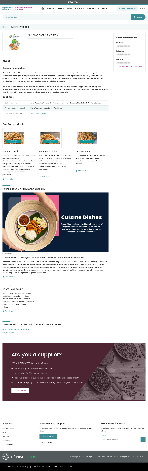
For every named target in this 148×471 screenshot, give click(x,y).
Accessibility (7, 466)
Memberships (93, 8)
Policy (103, 435)
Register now (20, 390)
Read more (10, 277)
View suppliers (45, 442)
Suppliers (51, 8)
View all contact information (130, 66)
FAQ (4, 432)
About (105, 8)
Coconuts (35, 113)
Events (61, 8)
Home (5, 27)
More (44, 113)
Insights (78, 8)
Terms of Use (38, 466)
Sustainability (8, 444)
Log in (143, 8)
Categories (63, 42)
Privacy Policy (22, 466)
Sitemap (6, 440)
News (69, 8)
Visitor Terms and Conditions (60, 466)
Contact (5, 436)
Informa (74, 2)
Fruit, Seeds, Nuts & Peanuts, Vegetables (16, 331)
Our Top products (35, 42)
